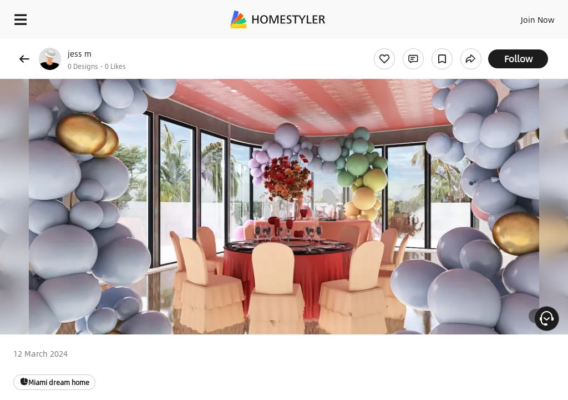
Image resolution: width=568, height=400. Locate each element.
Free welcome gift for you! (426, 44)
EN (523, 17)
